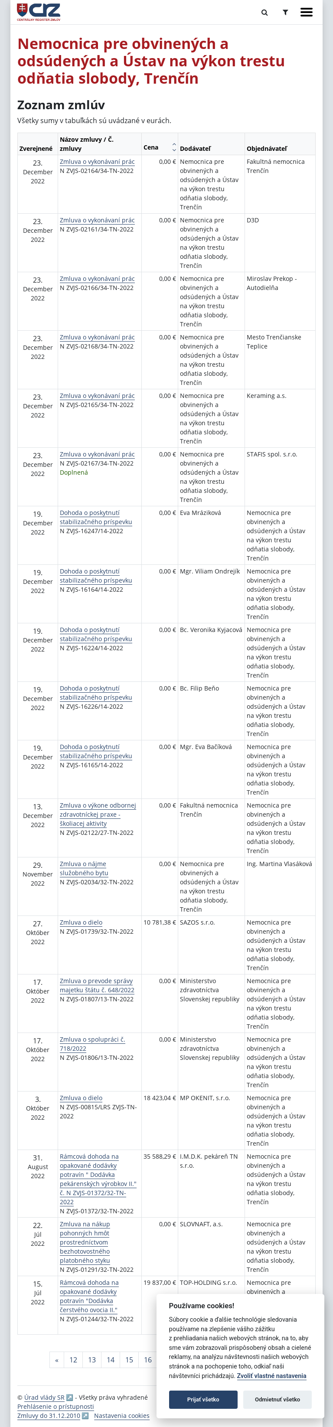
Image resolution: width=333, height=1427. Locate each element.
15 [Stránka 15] (129, 1360)
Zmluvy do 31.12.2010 (48, 1415)
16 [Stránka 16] (148, 1360)
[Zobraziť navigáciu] (306, 12)
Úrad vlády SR (44, 1397)
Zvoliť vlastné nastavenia (272, 1376)
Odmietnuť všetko (277, 1399)
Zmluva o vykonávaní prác (97, 161)
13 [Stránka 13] (92, 1360)
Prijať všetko (203, 1399)
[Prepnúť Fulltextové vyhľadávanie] (265, 12)
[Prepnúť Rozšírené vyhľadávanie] (285, 12)
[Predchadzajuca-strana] (56, 1360)
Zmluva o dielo (81, 922)
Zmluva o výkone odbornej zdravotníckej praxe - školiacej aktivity (98, 814)
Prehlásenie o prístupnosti (55, 1406)
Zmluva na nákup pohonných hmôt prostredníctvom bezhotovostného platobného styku (85, 1242)
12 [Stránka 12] (73, 1360)
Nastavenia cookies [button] (122, 1415)
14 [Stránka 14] (110, 1360)
